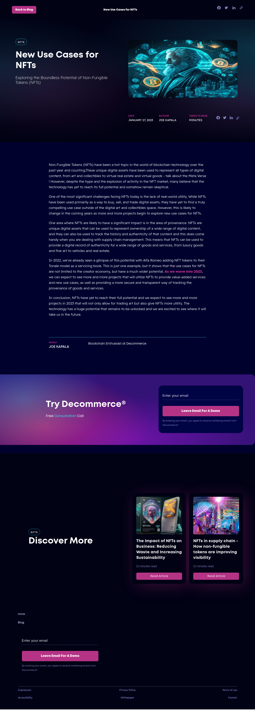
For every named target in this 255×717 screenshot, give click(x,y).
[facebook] (219, 8)
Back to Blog (24, 10)
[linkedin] (234, 8)
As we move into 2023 (183, 271)
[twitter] (226, 8)
